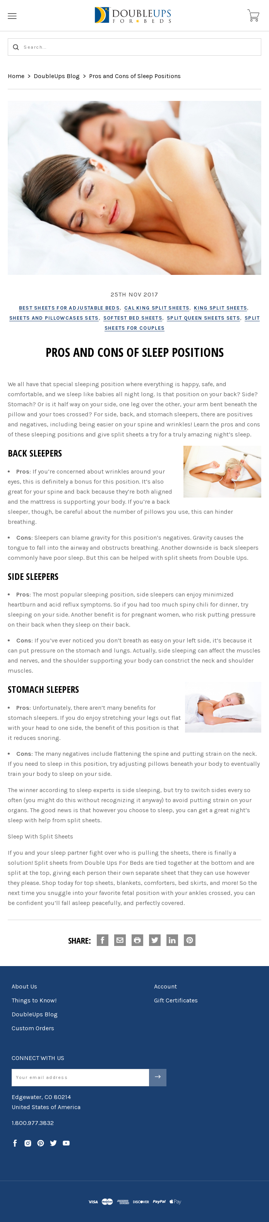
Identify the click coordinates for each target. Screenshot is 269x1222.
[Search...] (134, 47)
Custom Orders (33, 1028)
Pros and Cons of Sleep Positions (135, 76)
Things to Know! (34, 1000)
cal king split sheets (156, 308)
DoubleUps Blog (57, 76)
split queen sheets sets (203, 318)
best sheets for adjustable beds (69, 308)
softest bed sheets (132, 318)
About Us (24, 986)
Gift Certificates (176, 1000)
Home (16, 76)
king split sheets (220, 308)
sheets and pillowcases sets (54, 318)
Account (165, 986)
